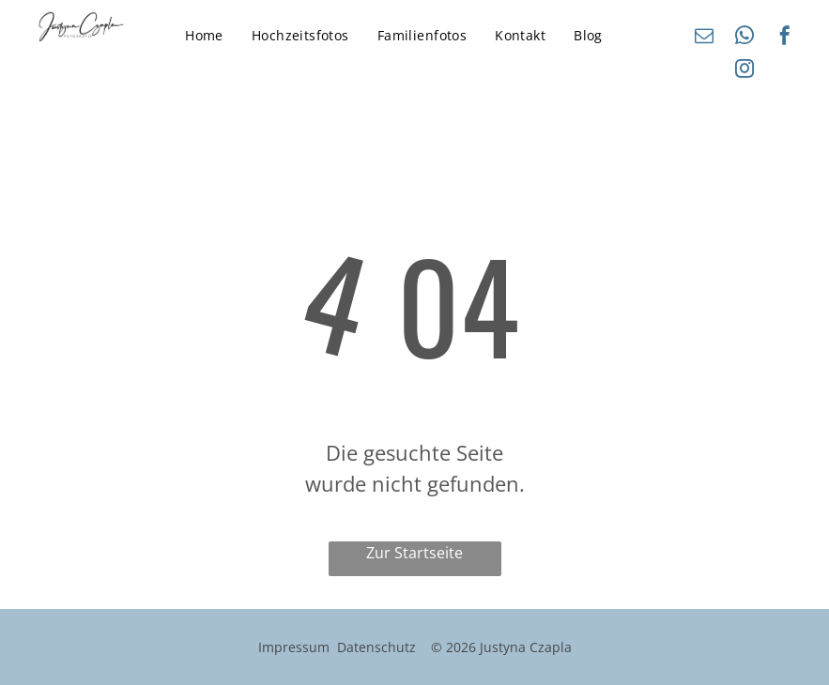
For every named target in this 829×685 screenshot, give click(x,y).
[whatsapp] (744, 38)
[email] (704, 38)
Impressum (294, 647)
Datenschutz (376, 647)
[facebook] (785, 38)
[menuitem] (204, 35)
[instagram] (744, 70)
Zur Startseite (414, 552)
